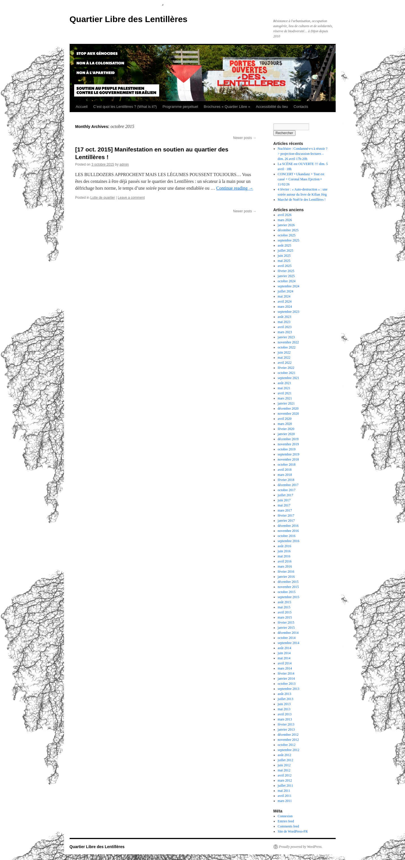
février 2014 (286, 673)
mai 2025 (284, 261)
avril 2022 (285, 363)
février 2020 (286, 429)
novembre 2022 (288, 342)
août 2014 (284, 648)
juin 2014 (284, 653)
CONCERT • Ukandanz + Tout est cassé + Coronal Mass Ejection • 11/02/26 (301, 179)
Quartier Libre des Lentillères (129, 19)
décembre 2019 (288, 439)
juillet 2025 (285, 251)
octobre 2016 (286, 536)
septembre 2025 (288, 240)
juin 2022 (284, 352)
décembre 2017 (288, 485)
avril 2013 (285, 714)
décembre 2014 (288, 633)
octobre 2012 (286, 745)
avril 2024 (285, 301)
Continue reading (234, 188)
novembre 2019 (288, 444)
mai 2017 (284, 505)
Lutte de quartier (102, 198)
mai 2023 (284, 322)
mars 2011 (285, 801)
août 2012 (284, 755)
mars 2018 (285, 475)
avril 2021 (285, 393)
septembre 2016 (288, 541)
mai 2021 (284, 388)
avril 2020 (285, 419)
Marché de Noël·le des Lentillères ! (301, 200)
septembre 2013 (288, 689)
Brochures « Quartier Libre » (227, 106)
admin (124, 164)
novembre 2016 (288, 531)
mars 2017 (285, 510)
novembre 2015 (288, 587)
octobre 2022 (286, 347)
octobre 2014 (286, 638)
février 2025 (286, 271)
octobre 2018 (286, 465)
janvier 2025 (286, 276)
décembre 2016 (288, 526)
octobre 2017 (286, 490)
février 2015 (286, 622)
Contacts (300, 106)
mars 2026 (285, 220)
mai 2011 (284, 791)
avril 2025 (285, 266)
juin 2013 (284, 704)
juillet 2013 (285, 699)
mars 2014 (285, 668)
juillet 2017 (285, 495)
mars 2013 (285, 719)
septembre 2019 (288, 454)
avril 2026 (285, 215)
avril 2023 (285, 327)
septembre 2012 (288, 750)
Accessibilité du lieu (272, 106)
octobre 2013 (286, 684)
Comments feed (288, 826)
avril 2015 (285, 612)
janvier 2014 (286, 679)
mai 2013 (284, 709)
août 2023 (284, 317)
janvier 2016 (286, 577)
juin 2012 (284, 765)
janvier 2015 (286, 628)
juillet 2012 (285, 760)
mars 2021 (285, 398)
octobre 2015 (286, 592)
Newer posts (244, 138)
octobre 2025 (286, 235)
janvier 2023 (286, 337)
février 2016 (286, 572)
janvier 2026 (286, 225)
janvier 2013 (286, 729)
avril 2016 (285, 561)
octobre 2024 (286, 281)
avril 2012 (285, 775)
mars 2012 (285, 780)
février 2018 (286, 480)
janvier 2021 (286, 403)
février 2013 (286, 724)
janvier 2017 (286, 521)
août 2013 (284, 694)
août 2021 (284, 383)
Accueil (82, 106)
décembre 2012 (288, 735)
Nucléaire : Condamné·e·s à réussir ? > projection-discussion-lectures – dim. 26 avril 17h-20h (302, 154)
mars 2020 (285, 424)
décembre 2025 (288, 230)
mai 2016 (284, 556)
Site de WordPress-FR (293, 831)
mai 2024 (284, 296)
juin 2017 (284, 500)
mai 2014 (284, 658)
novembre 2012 (288, 740)
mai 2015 (284, 607)
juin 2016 (284, 551)
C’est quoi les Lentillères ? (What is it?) (125, 106)
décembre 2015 (288, 582)
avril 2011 (285, 796)
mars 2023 (285, 332)
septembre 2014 (288, 643)
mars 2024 (285, 307)
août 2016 (284, 546)
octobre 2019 (286, 449)
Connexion (285, 816)
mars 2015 (285, 617)
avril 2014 (285, 663)
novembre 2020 (288, 414)
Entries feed (286, 821)
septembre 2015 (288, 597)
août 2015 (284, 602)
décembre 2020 (288, 408)
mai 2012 (284, 770)
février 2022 (286, 368)
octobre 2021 (286, 373)
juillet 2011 (285, 786)
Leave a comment (131, 198)
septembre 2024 (288, 286)
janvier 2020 (286, 434)
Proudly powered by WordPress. (301, 847)
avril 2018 (285, 470)
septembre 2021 (288, 378)
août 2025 (284, 245)
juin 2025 (284, 256)
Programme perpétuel (180, 106)
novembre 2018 (288, 459)
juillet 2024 (285, 291)
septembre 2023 (288, 312)
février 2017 (286, 515)
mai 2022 (284, 358)
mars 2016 (285, 566)
